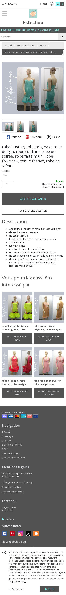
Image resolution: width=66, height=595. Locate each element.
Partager (14, 137)
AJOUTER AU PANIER (33, 199)
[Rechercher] (62, 36)
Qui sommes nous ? (12, 444)
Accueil (8, 45)
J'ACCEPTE (49, 589)
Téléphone (8, 519)
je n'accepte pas (16, 589)
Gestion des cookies (11, 487)
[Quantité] (8, 184)
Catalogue (7, 436)
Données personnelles (12, 491)
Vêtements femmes (26, 45)
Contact (43, 3)
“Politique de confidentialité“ (31, 578)
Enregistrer (34, 137)
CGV (5, 449)
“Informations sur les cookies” (44, 575)
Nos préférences (10, 453)
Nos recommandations (13, 457)
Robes (43, 45)
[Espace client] (52, 4)
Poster (53, 137)
